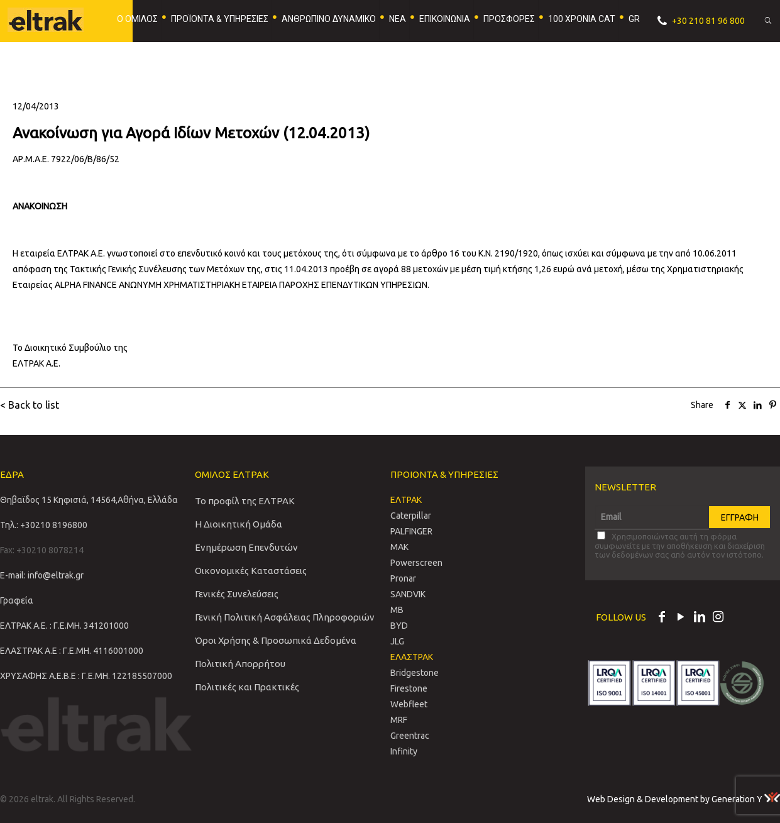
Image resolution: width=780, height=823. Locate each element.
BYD (399, 626)
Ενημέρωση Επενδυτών (246, 547)
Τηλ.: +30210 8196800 (43, 525)
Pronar (403, 578)
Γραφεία (16, 600)
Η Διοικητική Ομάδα (238, 524)
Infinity (403, 751)
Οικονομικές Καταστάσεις (251, 570)
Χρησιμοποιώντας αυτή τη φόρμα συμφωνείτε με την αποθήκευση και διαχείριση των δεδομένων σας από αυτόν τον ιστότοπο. (680, 545)
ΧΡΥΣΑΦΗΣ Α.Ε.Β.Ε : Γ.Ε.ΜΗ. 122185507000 (86, 676)
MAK (399, 547)
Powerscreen (416, 563)
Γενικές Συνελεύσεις (236, 593)
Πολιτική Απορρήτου (240, 663)
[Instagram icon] (718, 618)
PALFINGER (411, 531)
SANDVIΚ (408, 594)
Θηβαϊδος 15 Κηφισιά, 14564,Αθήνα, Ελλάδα (89, 500)
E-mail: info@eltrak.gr (42, 575)
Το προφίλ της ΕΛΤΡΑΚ (245, 500)
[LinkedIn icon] (699, 618)
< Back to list (29, 405)
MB (397, 610)
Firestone (408, 688)
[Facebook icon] (661, 618)
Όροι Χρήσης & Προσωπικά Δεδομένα (275, 640)
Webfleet (408, 704)
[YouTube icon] (680, 618)
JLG (397, 641)
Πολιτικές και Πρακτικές (247, 687)
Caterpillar (410, 516)
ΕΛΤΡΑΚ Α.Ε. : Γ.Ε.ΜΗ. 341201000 (64, 626)
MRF (398, 720)
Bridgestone (414, 673)
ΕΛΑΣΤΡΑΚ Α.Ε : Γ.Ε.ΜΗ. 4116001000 (71, 651)
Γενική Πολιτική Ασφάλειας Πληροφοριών (285, 617)
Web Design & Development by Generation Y (683, 799)
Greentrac (409, 736)
